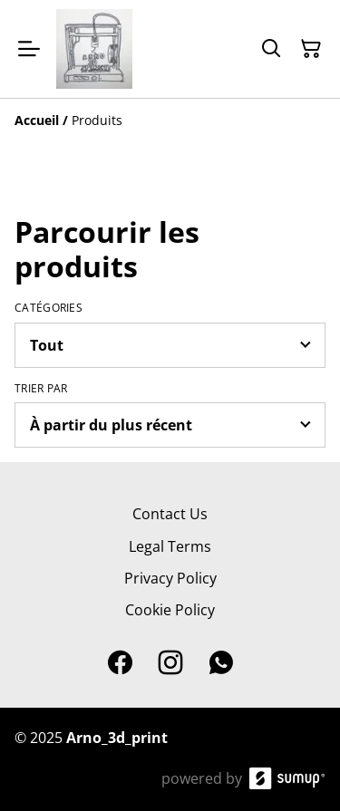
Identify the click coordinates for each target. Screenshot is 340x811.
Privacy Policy (170, 578)
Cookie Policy (170, 610)
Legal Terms (170, 546)
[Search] (271, 49)
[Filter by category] (170, 345)
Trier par (41, 388)
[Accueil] (37, 120)
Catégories (49, 308)
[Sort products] (170, 425)
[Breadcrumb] (170, 120)
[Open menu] (29, 49)
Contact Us (170, 514)
